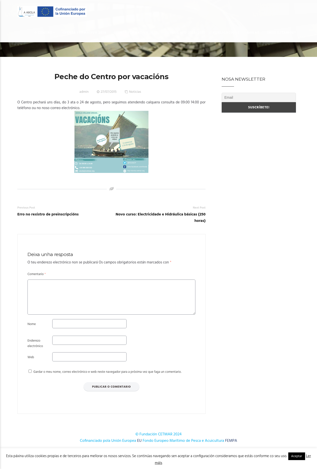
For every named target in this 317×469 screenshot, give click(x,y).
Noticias (135, 92)
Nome (31, 330)
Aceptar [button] (296, 456)
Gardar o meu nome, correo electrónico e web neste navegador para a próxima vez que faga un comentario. (107, 377)
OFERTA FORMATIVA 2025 (135, 32)
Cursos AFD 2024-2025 (185, 32)
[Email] (259, 97)
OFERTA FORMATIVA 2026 (84, 32)
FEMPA (231, 447)
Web (30, 363)
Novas (253, 32)
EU (139, 447)
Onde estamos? (281, 32)
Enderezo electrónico (35, 349)
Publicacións (226, 32)
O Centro (43, 32)
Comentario (36, 274)
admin (84, 92)
